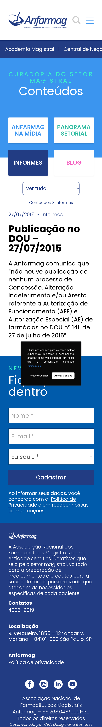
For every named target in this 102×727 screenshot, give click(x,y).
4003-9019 (21, 610)
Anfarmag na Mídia (28, 130)
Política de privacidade (36, 662)
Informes (28, 162)
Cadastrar (51, 477)
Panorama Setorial (74, 130)
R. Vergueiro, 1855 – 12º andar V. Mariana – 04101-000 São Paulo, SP (50, 636)
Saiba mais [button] (34, 366)
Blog (74, 162)
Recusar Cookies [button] (39, 375)
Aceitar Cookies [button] (63, 375)
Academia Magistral (29, 49)
